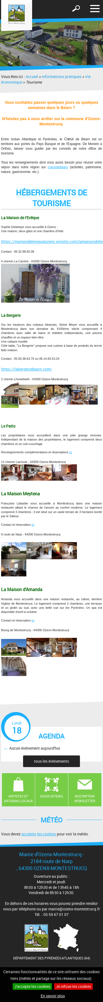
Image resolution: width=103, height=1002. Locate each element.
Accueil (32, 76)
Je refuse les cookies (73, 986)
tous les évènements (51, 761)
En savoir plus (53, 995)
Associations (51, 796)
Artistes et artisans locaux (18, 798)
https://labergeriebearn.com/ (26, 369)
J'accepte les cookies (32, 986)
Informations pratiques (62, 76)
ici (70, 452)
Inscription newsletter (84, 798)
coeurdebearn (58, 167)
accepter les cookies (38, 834)
